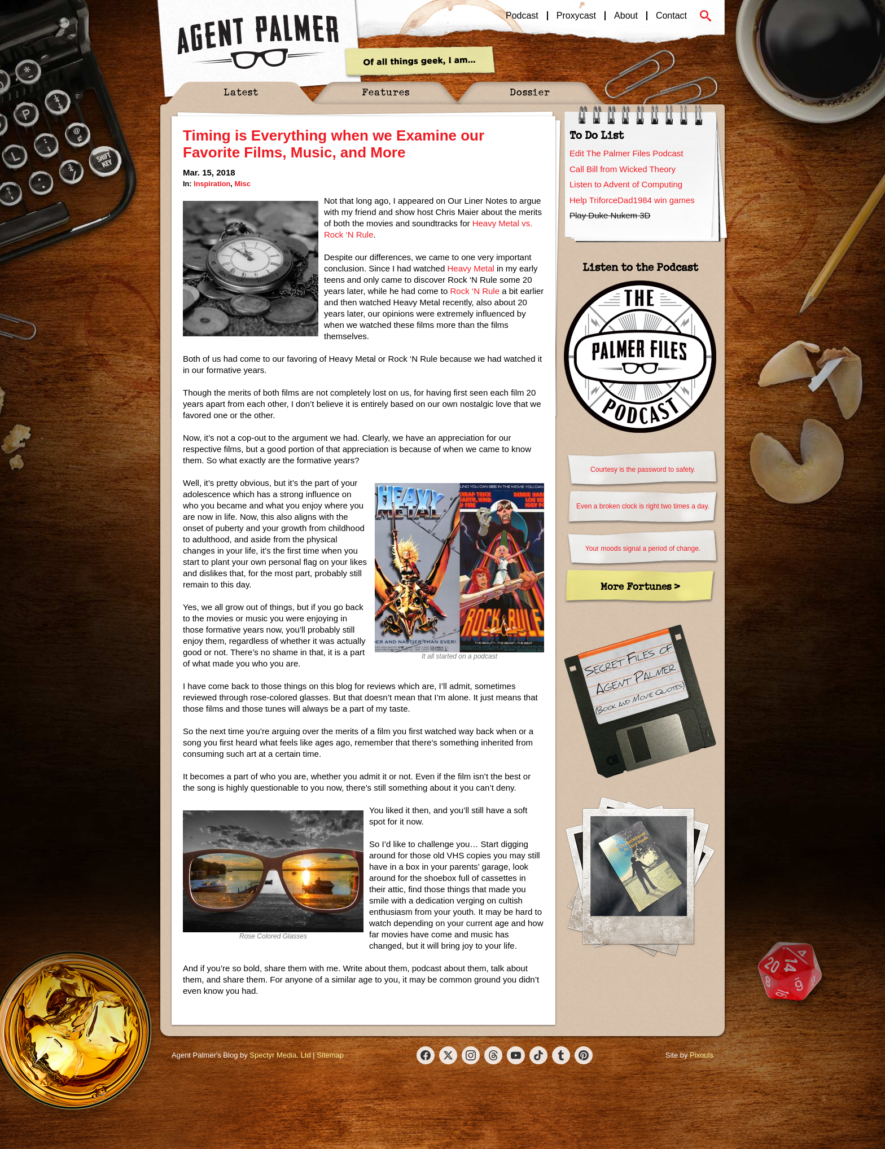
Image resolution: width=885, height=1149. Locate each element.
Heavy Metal (470, 268)
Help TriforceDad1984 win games (632, 200)
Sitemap (330, 1055)
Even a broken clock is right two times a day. (642, 506)
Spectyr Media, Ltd (279, 1055)
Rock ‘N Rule (475, 291)
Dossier (530, 92)
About (626, 15)
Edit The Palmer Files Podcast (626, 153)
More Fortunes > (640, 586)
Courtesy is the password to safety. (642, 469)
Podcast (522, 15)
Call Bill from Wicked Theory (622, 169)
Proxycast (576, 15)
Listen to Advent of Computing (625, 184)
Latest (241, 92)
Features (386, 92)
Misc (242, 183)
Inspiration (212, 183)
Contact (671, 15)
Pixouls (701, 1055)
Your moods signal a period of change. (642, 548)
